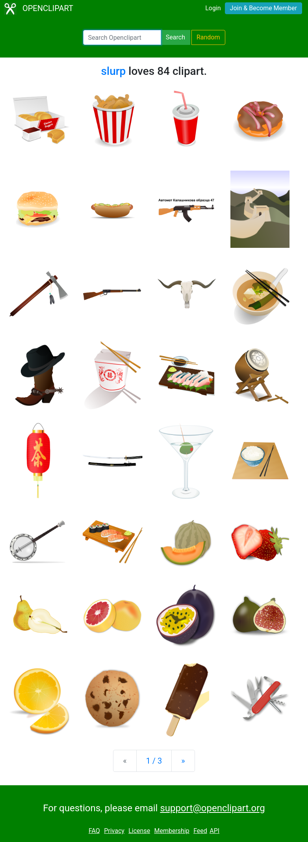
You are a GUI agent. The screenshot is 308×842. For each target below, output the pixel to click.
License (139, 831)
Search (175, 37)
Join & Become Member (263, 8)
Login (213, 8)
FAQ (94, 831)
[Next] (183, 761)
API (214, 831)
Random (208, 37)
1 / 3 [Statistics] (154, 761)
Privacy (114, 831)
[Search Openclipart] (122, 37)
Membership (171, 831)
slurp (113, 71)
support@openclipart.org (212, 808)
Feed (200, 831)
